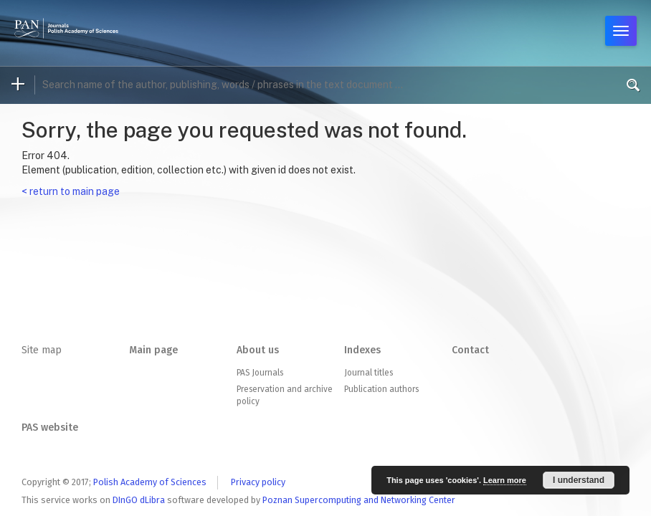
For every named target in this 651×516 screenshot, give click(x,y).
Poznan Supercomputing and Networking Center (358, 499)
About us (258, 350)
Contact (470, 350)
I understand (578, 480)
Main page (153, 350)
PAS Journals (260, 373)
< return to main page (71, 191)
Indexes (362, 350)
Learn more (504, 480)
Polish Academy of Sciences (149, 482)
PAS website (50, 427)
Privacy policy (258, 482)
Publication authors (381, 389)
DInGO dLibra (139, 499)
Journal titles (368, 373)
